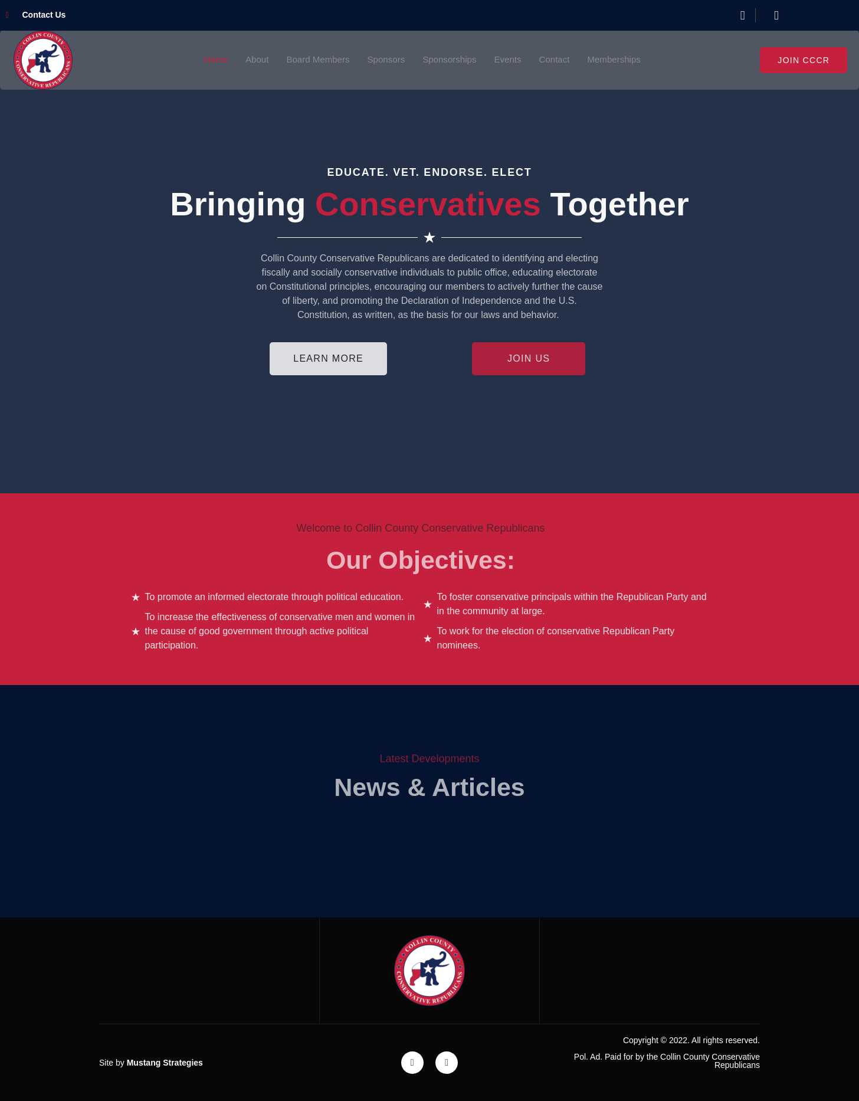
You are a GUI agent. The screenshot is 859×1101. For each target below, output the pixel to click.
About (249, 60)
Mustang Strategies (165, 1062)
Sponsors (385, 60)
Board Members (313, 60)
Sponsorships (450, 60)
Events (511, 60)
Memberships (622, 60)
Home (206, 60)
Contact (559, 60)
